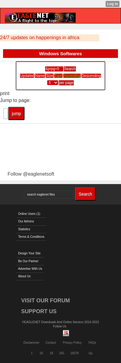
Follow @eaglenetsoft (31, 174)
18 (41, 353)
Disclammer (31, 342)
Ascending (72, 76)
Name (40, 76)
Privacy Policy (72, 342)
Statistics (24, 229)
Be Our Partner (28, 261)
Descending (91, 76)
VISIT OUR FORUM (45, 301)
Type (58, 76)
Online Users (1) (29, 213)
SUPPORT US (39, 311)
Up (91, 353)
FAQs (92, 342)
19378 (74, 353)
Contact (50, 342)
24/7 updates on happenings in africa (39, 37)
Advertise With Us (30, 268)
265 (61, 353)
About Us (24, 276)
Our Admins (26, 221)
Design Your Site (29, 253)
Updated (27, 76)
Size (49, 76)
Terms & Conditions (31, 236)
